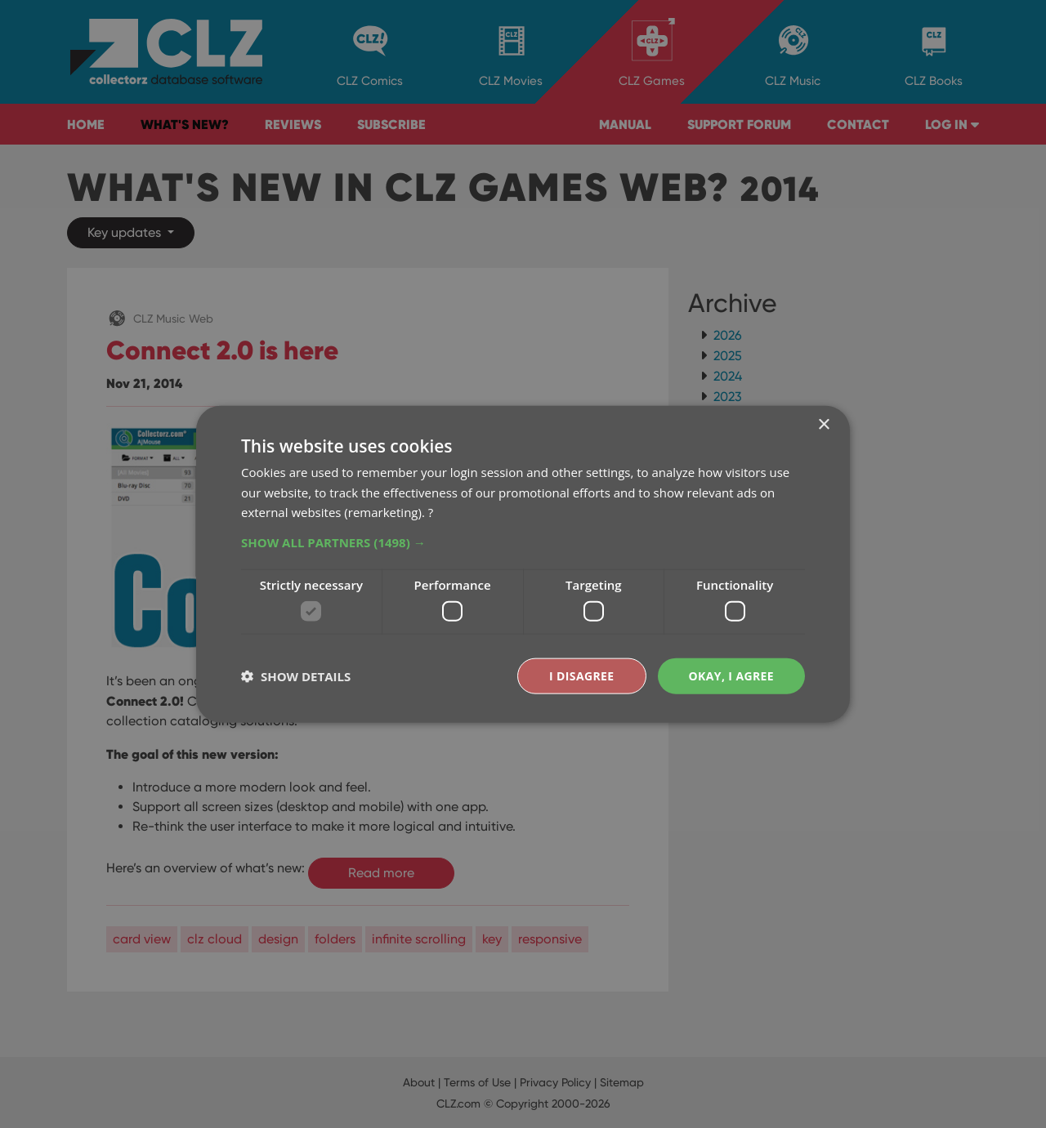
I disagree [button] (582, 675)
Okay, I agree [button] (731, 675)
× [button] (823, 424)
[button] (523, 542)
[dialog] (523, 564)
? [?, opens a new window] (430, 512)
